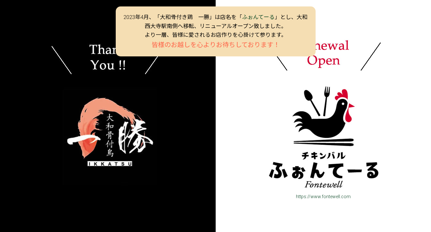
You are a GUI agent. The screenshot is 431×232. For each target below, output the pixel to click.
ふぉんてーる (258, 17)
